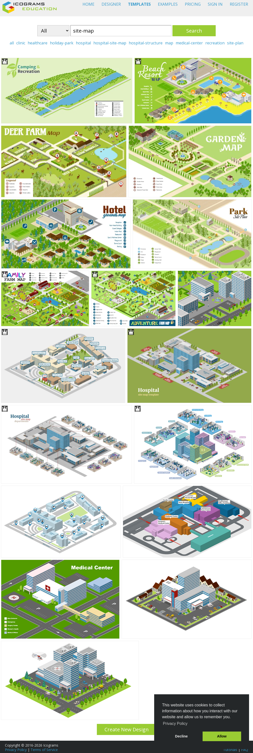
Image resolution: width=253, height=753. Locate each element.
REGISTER (239, 4)
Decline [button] (181, 736)
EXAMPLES (168, 4)
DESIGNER (111, 4)
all (12, 43)
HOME (88, 4)
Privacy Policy (16, 749)
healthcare (37, 43)
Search (194, 30)
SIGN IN (215, 4)
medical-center (189, 43)
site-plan (235, 43)
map (169, 43)
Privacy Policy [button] (175, 723)
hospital (83, 43)
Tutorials (230, 749)
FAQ (244, 749)
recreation (215, 43)
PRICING (193, 4)
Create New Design (127, 729)
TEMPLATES (139, 4)
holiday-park (61, 43)
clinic (20, 43)
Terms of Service (44, 749)
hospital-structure (146, 43)
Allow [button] (222, 736)
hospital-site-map (109, 43)
